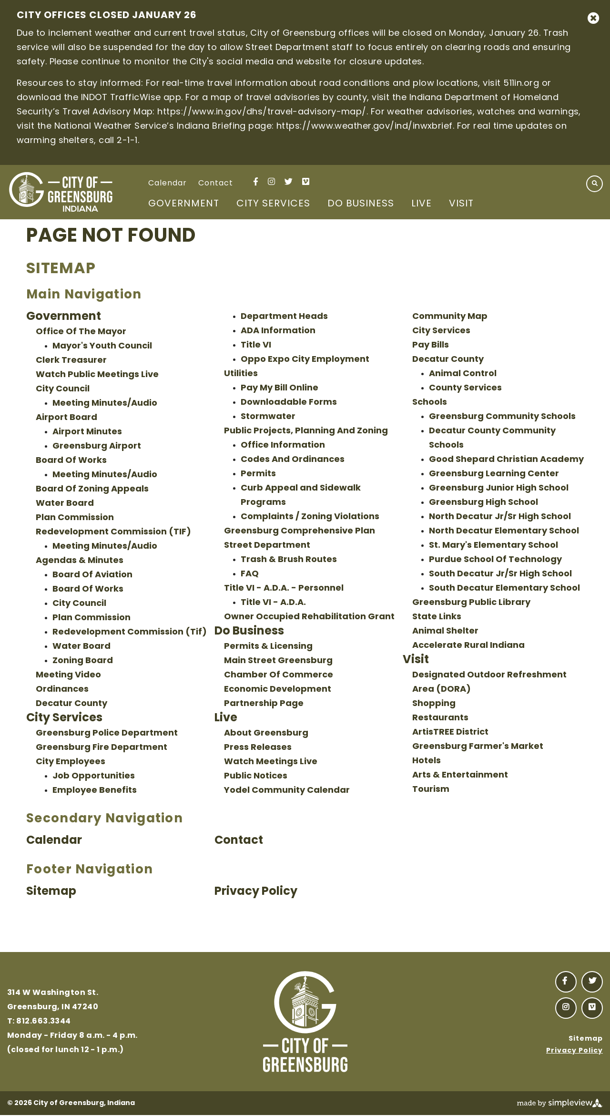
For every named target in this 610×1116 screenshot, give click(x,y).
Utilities (241, 374)
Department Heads (284, 316)
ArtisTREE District (450, 732)
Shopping (434, 703)
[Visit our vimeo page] (305, 181)
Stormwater (268, 416)
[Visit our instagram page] (271, 181)
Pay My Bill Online (279, 388)
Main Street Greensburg (278, 661)
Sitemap (51, 892)
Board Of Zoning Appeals (92, 489)
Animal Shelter (445, 631)
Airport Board (66, 417)
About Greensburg (266, 733)
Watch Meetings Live (270, 762)
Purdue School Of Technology (495, 559)
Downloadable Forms (289, 402)
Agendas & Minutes (79, 560)
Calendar (167, 183)
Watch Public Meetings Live (97, 374)
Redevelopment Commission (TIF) (113, 532)
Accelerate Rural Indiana (468, 645)
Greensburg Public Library (471, 602)
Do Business (360, 204)
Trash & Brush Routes (289, 559)
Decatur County (71, 703)
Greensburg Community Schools (502, 416)
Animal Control (463, 374)
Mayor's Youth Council (102, 346)
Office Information (283, 445)
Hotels (426, 761)
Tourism (430, 789)
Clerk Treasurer (71, 360)
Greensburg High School (483, 502)
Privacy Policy (255, 892)
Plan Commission (75, 517)
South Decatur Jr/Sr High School (500, 574)
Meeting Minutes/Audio (104, 403)
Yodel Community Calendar (287, 790)
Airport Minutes (87, 432)
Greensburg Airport (96, 446)
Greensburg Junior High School (499, 488)
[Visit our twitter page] (289, 181)
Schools (429, 402)
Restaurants (440, 718)
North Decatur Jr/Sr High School (500, 517)
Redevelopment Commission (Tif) (129, 632)
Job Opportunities (93, 776)
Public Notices (255, 776)
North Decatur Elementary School (504, 531)
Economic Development (277, 689)
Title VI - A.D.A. (273, 602)
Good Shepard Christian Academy (506, 459)
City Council (63, 389)
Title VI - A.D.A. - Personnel (284, 588)
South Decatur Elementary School (504, 588)
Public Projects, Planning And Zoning (306, 431)
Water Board (65, 503)
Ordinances (62, 689)
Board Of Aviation (92, 575)
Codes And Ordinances (293, 459)
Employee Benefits (94, 790)
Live (421, 204)
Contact (215, 183)
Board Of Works (71, 460)
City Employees (70, 762)
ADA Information (278, 331)
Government (183, 204)
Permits (258, 474)
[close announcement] (593, 18)
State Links (436, 617)
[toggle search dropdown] (594, 183)
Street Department (267, 545)
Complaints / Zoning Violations (310, 517)
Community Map (450, 316)
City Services (273, 204)
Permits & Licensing (268, 646)
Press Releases (258, 747)
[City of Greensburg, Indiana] (60, 192)
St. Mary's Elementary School (493, 545)
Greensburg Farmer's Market (477, 746)
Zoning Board (82, 661)
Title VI (256, 345)
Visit (461, 204)
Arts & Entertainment (460, 775)
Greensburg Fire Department (101, 747)
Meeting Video (68, 675)
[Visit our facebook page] (255, 181)
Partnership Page (264, 703)
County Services (465, 388)
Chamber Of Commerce (278, 675)
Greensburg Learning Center (494, 474)
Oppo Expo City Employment (305, 359)
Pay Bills (430, 345)
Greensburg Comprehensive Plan (299, 531)
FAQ (250, 574)
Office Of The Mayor (81, 332)
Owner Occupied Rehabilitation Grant (309, 617)
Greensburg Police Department (107, 733)
